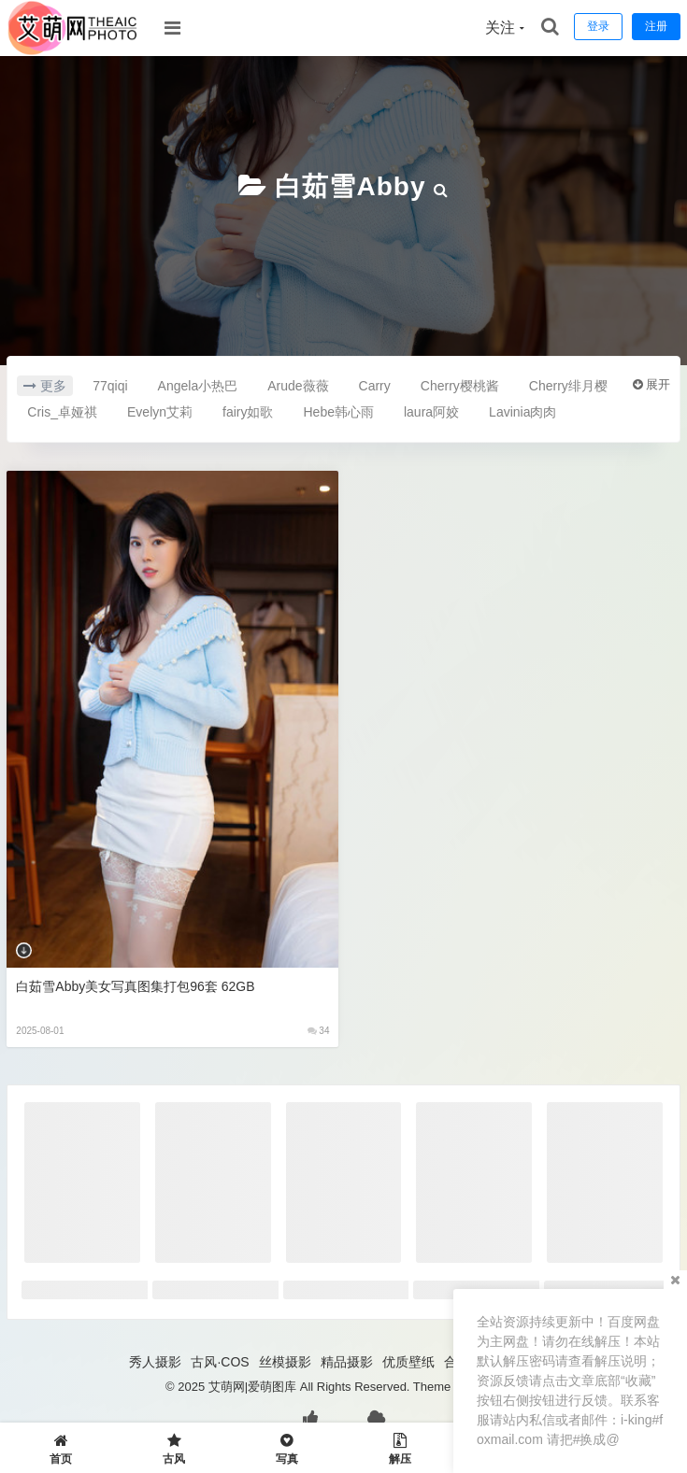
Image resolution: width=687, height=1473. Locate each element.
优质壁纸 (408, 1361)
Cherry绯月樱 (568, 385)
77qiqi (110, 385)
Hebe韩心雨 (339, 411)
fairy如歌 (247, 411)
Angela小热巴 (198, 385)
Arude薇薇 (297, 385)
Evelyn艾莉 (160, 411)
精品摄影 (347, 1361)
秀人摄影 (155, 1361)
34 (319, 1031)
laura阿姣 (431, 411)
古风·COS (220, 1361)
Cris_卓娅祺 (62, 411)
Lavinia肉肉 (522, 411)
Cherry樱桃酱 (460, 385)
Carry (375, 385)
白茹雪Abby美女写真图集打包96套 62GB (135, 986)
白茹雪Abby (350, 186)
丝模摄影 (285, 1361)
